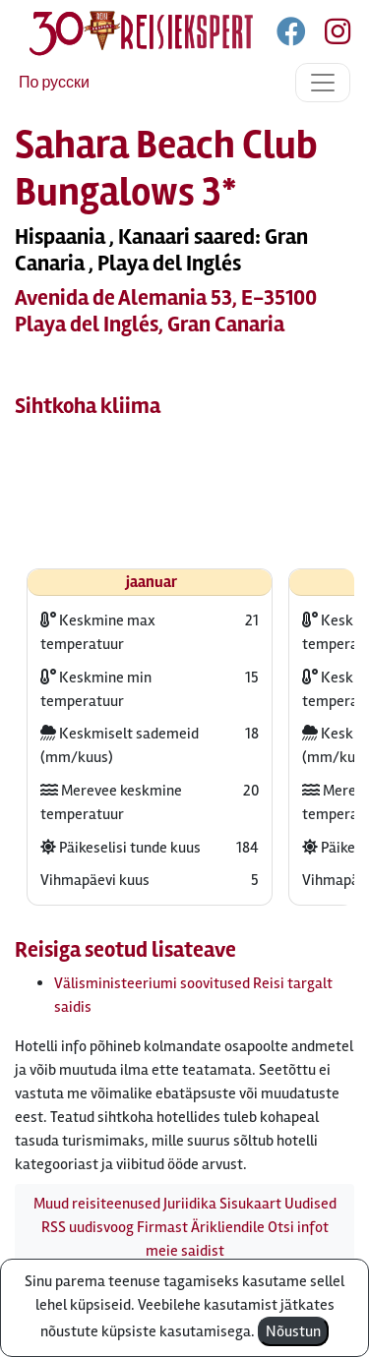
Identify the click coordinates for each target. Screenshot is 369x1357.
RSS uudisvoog (87, 1227)
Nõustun (293, 1331)
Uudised (310, 1203)
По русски (54, 82)
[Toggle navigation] (322, 82)
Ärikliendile (228, 1227)
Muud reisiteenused (96, 1203)
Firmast (162, 1227)
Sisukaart (250, 1203)
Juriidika (189, 1203)
